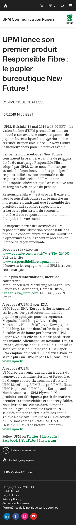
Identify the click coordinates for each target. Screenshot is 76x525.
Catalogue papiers (21, 460)
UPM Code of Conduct (19, 472)
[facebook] (15, 516)
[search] (62, 5)
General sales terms (15, 503)
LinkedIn (49, 436)
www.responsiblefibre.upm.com (28, 261)
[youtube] (33, 516)
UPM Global (10, 491)
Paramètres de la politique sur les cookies (30, 507)
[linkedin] (6, 516)
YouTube (28, 440)
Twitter (33, 436)
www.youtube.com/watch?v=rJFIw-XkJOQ (36, 253)
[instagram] (24, 516)
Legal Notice (10, 495)
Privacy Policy (11, 499)
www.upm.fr (12, 361)
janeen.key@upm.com (20, 293)
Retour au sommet (23, 450)
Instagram (47, 440)
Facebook (10, 440)
